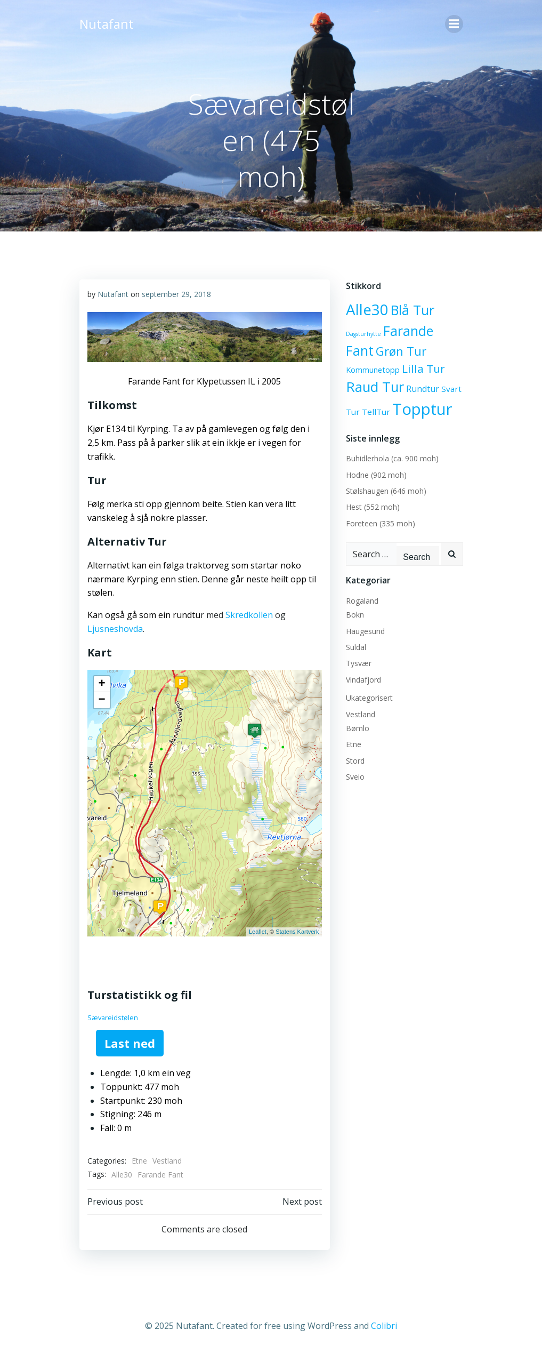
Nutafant (113, 294)
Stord (355, 761)
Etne (139, 1161)
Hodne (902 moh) (376, 475)
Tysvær (358, 663)
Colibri (384, 1326)
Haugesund (365, 631)
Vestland (167, 1161)
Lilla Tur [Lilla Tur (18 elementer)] (423, 368)
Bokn (355, 615)
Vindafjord (363, 680)
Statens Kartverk (297, 931)
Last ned (129, 1043)
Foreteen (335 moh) (380, 523)
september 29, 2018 (176, 294)
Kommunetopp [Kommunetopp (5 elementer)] (373, 370)
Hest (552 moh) (373, 507)
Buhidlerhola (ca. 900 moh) (392, 458)
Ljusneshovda (115, 629)
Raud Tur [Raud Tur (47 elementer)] (375, 387)
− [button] (101, 700)
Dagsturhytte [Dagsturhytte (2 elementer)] (363, 334)
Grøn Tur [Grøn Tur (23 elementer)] (401, 351)
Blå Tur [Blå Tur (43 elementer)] (412, 310)
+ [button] (101, 684)
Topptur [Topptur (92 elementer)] (422, 409)
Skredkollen (249, 615)
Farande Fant (160, 1174)
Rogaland (362, 601)
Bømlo (357, 728)
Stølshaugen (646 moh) (386, 491)
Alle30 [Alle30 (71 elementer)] (367, 309)
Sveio (355, 777)
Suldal (356, 647)
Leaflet (257, 931)
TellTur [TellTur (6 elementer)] (376, 411)
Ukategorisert (369, 698)
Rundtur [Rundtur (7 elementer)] (422, 389)
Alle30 (121, 1174)
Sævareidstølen (112, 1017)
